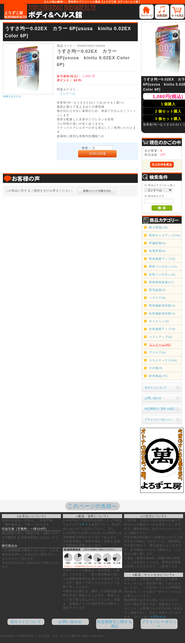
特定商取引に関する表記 (160, 408)
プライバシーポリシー (158, 419)
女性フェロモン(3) (162, 274)
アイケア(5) (157, 352)
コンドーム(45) (160, 344)
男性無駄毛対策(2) (162, 305)
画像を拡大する (12, 96)
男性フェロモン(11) (163, 266)
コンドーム (67, 93)
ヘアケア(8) (157, 297)
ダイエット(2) (159, 321)
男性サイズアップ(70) (164, 235)
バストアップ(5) (160, 336)
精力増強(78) (158, 227)
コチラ (83, 524)
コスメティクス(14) (163, 360)
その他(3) (156, 367)
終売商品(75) (158, 375)
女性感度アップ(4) (162, 328)
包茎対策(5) (157, 250)
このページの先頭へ (92, 506)
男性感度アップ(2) (162, 258)
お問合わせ (158, 616)
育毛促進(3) (157, 289)
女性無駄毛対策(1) (162, 313)
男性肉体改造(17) (161, 282)
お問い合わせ (153, 398)
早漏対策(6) (157, 243)
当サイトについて (155, 387)
